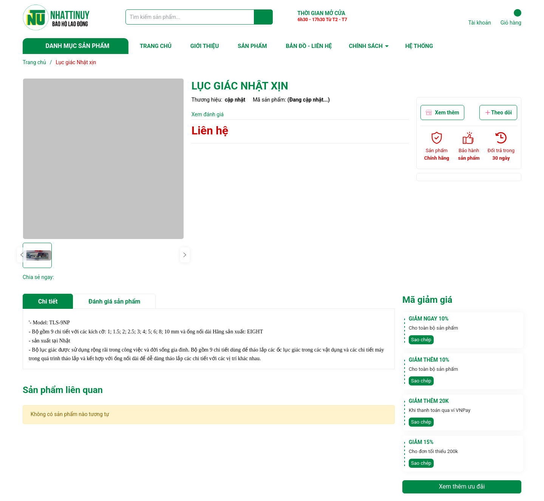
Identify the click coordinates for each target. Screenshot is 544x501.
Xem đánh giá (208, 114)
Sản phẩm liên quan (63, 390)
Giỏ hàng (511, 17)
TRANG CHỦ (156, 46)
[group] (103, 159)
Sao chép (421, 339)
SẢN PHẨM (252, 46)
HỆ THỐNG (419, 46)
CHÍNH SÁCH (365, 46)
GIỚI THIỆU (204, 46)
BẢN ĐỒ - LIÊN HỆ (309, 46)
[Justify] (263, 17)
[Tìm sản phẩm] (199, 17)
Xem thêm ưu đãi (462, 486)
